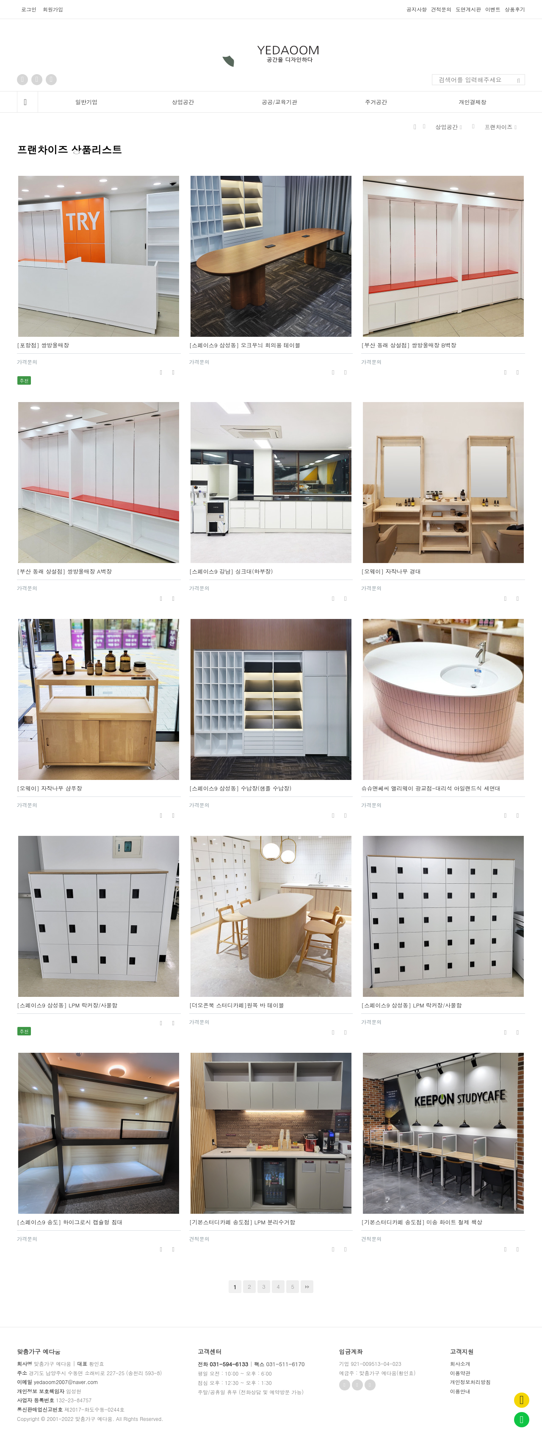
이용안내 (460, 1391)
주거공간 (376, 102)
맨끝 (307, 1286)
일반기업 (86, 102)
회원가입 (53, 9)
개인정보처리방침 (470, 1381)
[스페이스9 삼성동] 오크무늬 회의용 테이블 (245, 345)
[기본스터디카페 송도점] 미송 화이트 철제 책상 (421, 1222)
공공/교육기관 (279, 102)
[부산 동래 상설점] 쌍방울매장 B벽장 (408, 345)
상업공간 (183, 102)
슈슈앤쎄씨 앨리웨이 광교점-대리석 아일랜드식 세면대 (431, 788)
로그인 (28, 9)
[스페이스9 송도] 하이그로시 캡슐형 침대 (70, 1222)
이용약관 (460, 1372)
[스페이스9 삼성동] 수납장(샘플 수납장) (240, 788)
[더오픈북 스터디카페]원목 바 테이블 (236, 1005)
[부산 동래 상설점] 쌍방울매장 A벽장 (64, 571)
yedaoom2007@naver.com (66, 1381)
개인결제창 (473, 102)
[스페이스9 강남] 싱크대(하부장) (231, 571)
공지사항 (416, 9)
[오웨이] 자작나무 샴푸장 (49, 788)
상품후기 (515, 9)
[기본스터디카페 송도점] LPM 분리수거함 (242, 1222)
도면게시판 (468, 9)
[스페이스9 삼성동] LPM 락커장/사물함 (67, 1005)
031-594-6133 (229, 1364)
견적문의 (441, 9)
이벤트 (493, 9)
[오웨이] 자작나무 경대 (391, 571)
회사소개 (460, 1363)
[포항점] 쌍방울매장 (43, 345)
